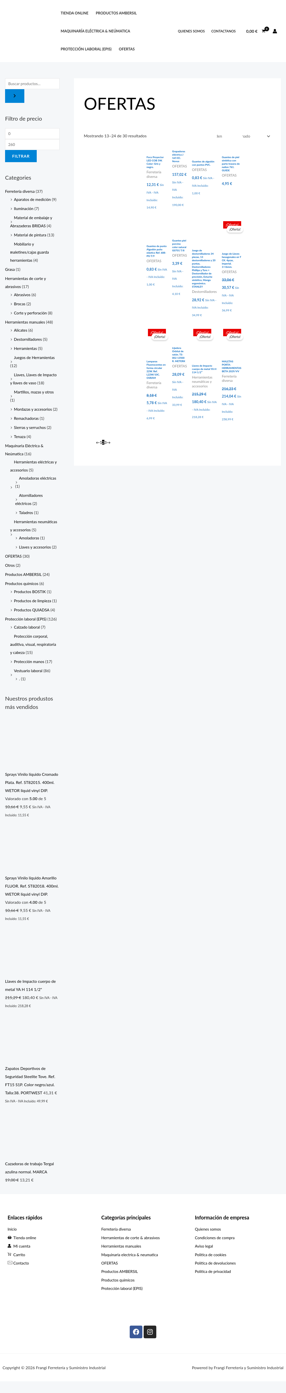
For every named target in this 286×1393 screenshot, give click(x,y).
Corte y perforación (31, 314)
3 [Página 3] (106, 442)
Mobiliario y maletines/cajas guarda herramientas (30, 253)
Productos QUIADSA (32, 619)
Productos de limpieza (33, 610)
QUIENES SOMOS (191, 31)
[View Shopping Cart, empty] (256, 31)
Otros (10, 575)
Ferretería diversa (20, 193)
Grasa (10, 271)
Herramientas (26, 350)
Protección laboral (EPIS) (26, 628)
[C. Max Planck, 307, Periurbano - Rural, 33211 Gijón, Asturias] (236, 1311)
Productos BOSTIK (30, 601)
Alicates (21, 331)
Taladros (26, 522)
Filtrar (21, 157)
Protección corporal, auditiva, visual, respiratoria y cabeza (34, 654)
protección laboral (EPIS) (86, 49)
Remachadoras (27, 428)
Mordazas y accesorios (34, 410)
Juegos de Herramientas (35, 359)
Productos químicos (22, 593)
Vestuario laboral (29, 680)
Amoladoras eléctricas (38, 487)
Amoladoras (29, 547)
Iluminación (24, 210)
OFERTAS (127, 49)
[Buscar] (14, 96)
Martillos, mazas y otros (35, 393)
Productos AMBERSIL (24, 584)
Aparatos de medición (33, 201)
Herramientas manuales (26, 323)
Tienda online (74, 13)
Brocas (20, 305)
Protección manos (30, 671)
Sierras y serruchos (30, 437)
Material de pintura (31, 236)
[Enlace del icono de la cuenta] (275, 31)
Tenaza (20, 446)
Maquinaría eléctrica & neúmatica (95, 31)
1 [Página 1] (101, 442)
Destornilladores (28, 340)
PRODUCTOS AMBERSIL (116, 13)
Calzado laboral (27, 636)
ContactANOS (223, 31)
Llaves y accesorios (35, 556)
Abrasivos (22, 296)
